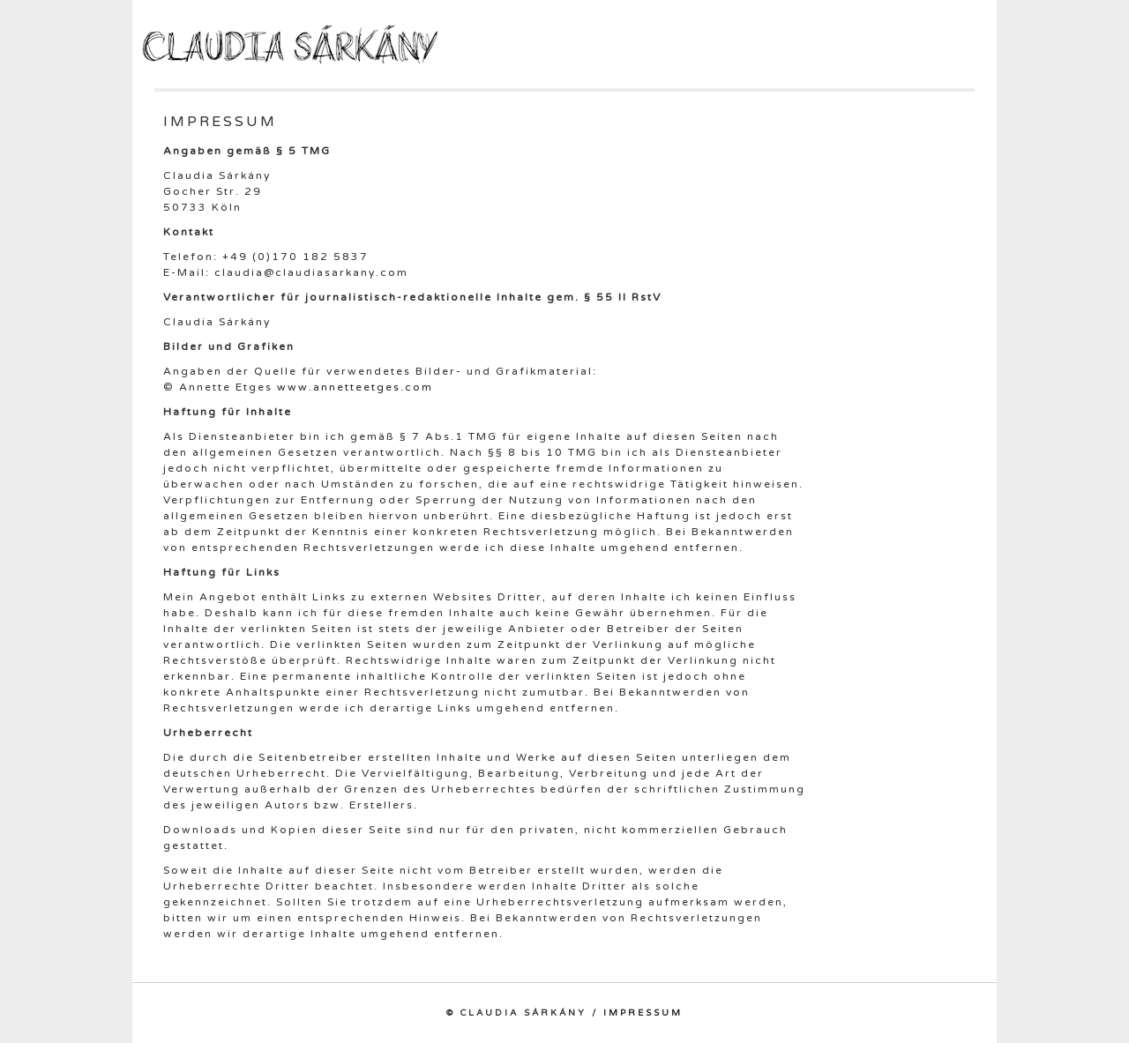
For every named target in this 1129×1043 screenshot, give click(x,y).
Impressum (643, 1013)
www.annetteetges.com (355, 387)
